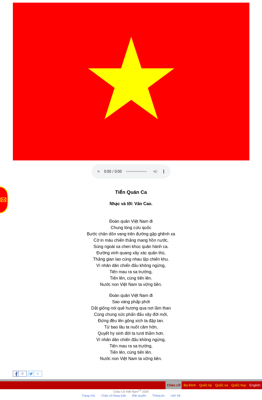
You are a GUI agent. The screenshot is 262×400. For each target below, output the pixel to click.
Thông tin (158, 395)
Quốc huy (238, 385)
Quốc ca (221, 385)
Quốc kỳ (205, 385)
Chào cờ (173, 385)
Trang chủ (88, 395)
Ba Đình (190, 385)
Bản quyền (139, 395)
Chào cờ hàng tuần (113, 395)
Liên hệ (175, 395)
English (254, 385)
